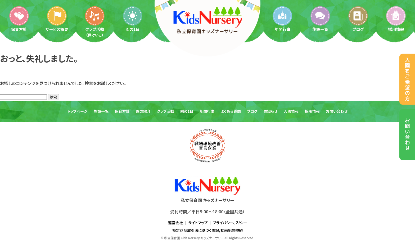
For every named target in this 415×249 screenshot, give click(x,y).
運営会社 (175, 222)
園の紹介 (143, 111)
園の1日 (132, 18)
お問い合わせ (337, 111)
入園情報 (291, 111)
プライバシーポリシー (230, 222)
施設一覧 (320, 18)
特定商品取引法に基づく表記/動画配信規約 (207, 230)
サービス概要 (56, 18)
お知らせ (271, 111)
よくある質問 (231, 111)
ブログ (358, 18)
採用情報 (396, 18)
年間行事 (282, 18)
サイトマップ (198, 222)
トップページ (77, 111)
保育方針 (19, 18)
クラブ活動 (94, 21)
